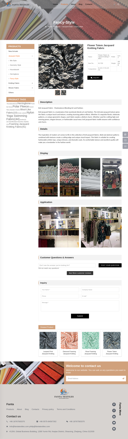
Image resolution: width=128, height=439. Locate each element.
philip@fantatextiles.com (39, 426)
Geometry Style (15, 65)
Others (11, 93)
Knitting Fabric (13, 83)
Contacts (88, 4)
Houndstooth (14, 69)
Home (55, 4)
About (73, 4)
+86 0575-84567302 (47, 421)
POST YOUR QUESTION (110, 265)
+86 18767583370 (17, 421)
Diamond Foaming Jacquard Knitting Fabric (69, 353)
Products (64, 4)
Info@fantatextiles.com (19, 426)
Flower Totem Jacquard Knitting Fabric (112, 353)
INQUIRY (94, 78)
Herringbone (14, 74)
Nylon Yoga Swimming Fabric (20, 116)
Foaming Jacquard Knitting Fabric (17, 125)
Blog (80, 4)
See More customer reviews (80, 273)
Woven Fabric (13, 88)
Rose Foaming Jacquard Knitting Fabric (90, 353)
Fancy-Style (14, 78)
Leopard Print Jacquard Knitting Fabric (48, 353)
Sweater (12, 110)
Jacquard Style (14, 56)
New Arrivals (13, 51)
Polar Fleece (21, 106)
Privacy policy (48, 409)
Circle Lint (22, 113)
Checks (17, 110)
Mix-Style (13, 60)
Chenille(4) (12, 121)
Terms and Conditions (66, 409)
